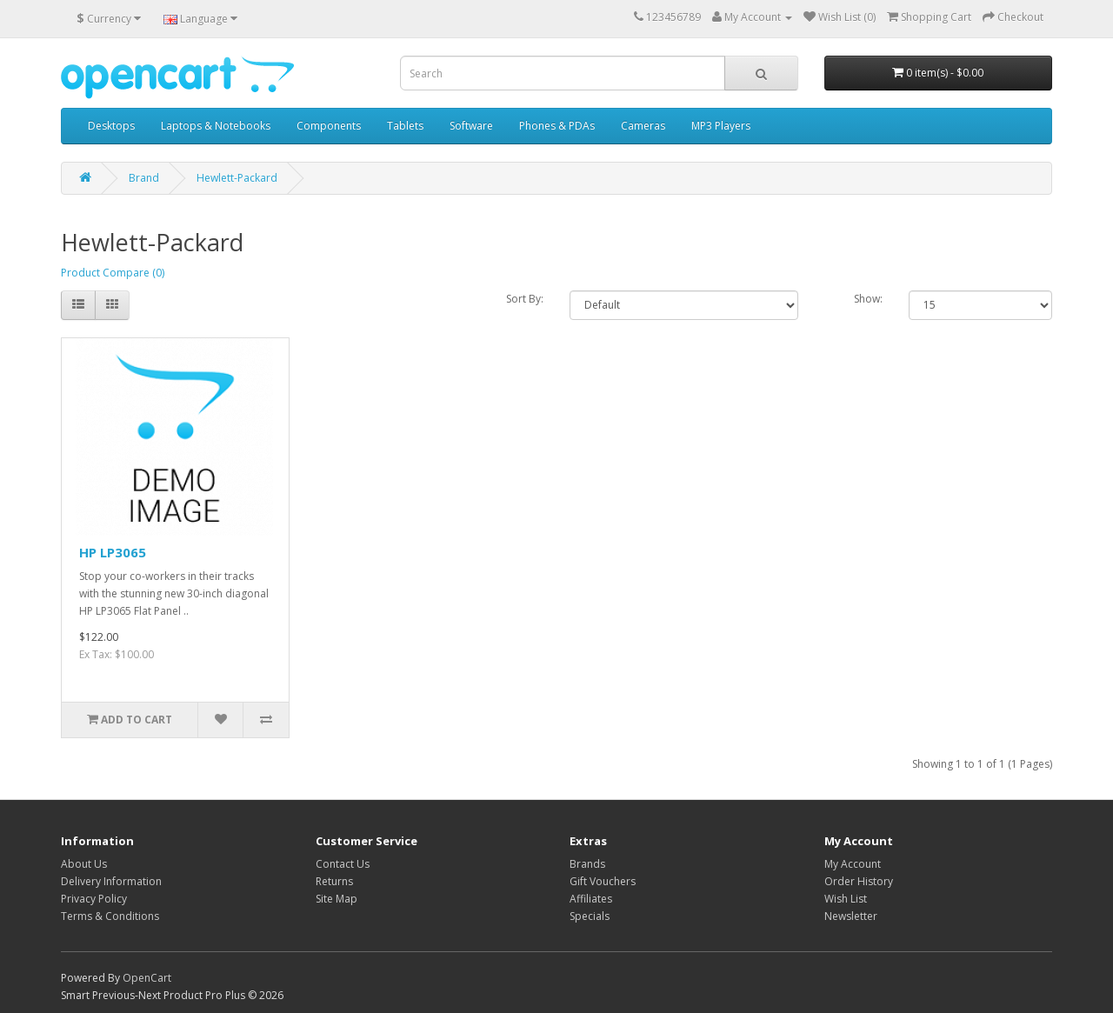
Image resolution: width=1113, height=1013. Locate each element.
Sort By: (524, 298)
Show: (868, 298)
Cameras (643, 125)
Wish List (845, 898)
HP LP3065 (112, 552)
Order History (858, 881)
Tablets (405, 125)
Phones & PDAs (557, 125)
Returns (334, 881)
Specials (590, 916)
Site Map (336, 898)
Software (471, 125)
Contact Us (343, 863)
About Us (84, 863)
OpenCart (147, 977)
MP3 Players (720, 125)
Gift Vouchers (603, 881)
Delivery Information (111, 881)
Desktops (111, 125)
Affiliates (591, 898)
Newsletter (850, 916)
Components (329, 125)
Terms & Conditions (110, 916)
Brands (587, 863)
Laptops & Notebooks (215, 125)
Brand (144, 177)
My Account (852, 863)
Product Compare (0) (112, 272)
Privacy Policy (94, 898)
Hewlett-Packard (237, 177)
